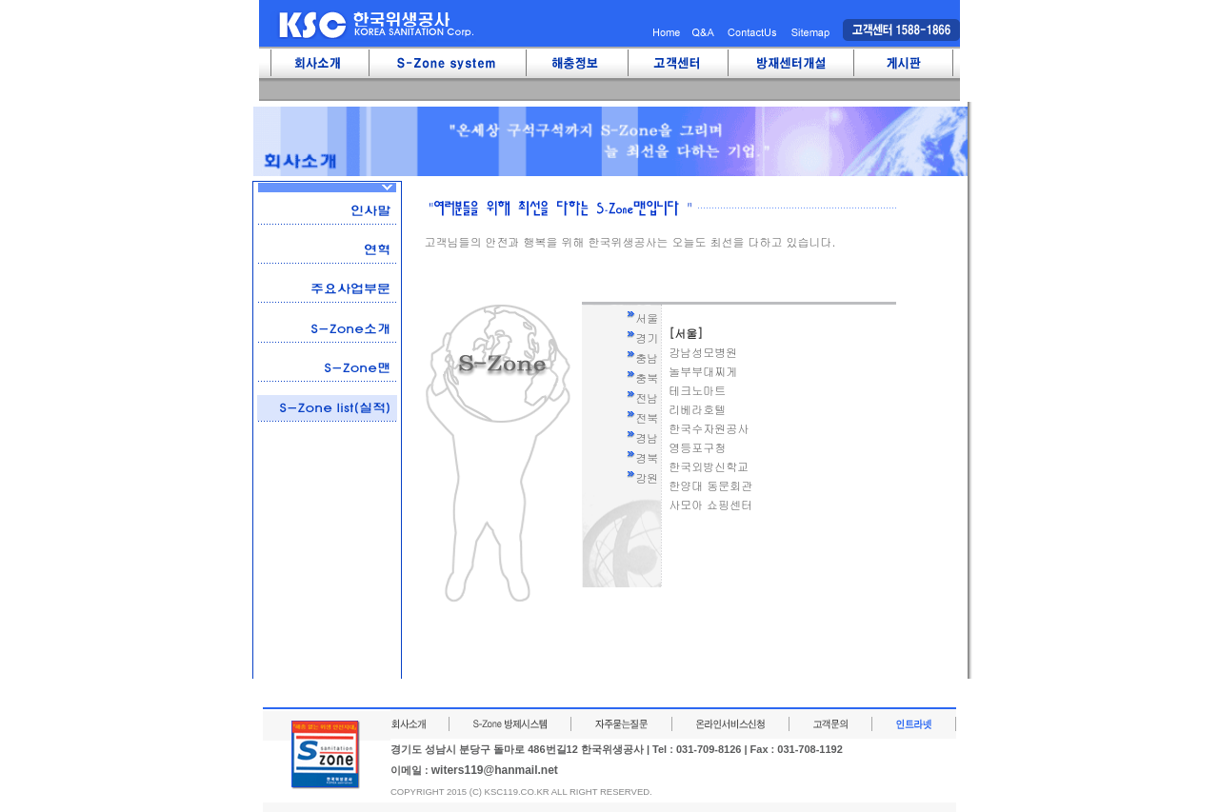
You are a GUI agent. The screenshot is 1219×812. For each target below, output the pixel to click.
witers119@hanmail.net (494, 770)
